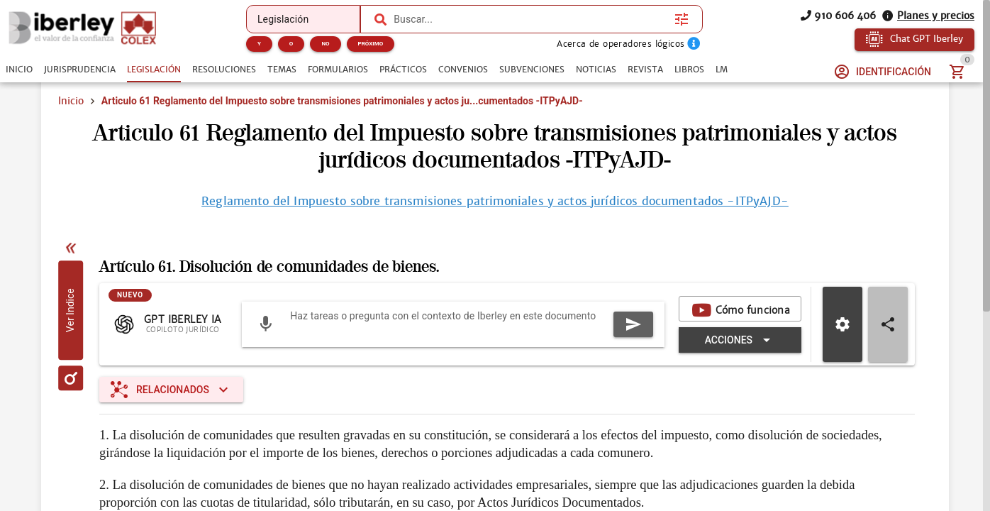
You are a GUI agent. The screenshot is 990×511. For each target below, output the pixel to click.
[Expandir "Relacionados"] (171, 389)
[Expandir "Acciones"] (740, 340)
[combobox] (530, 19)
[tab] (19, 69)
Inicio (71, 100)
